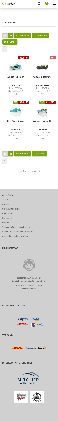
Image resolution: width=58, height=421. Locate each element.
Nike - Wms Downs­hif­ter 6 (15, 121)
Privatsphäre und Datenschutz (15, 236)
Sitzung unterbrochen (11, 209)
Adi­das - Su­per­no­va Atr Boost (42, 77)
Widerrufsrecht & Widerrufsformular (17, 232)
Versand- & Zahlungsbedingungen (16, 227)
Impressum (7, 218)
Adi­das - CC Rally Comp (15, 77)
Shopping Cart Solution (9, 419)
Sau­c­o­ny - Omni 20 (42, 121)
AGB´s (5, 200)
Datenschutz (7, 213)
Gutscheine (7, 204)
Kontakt (5, 222)
